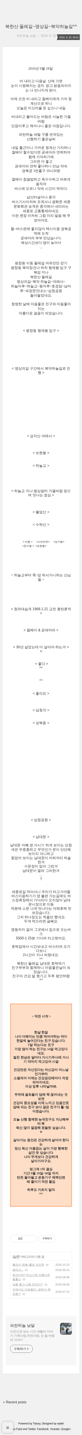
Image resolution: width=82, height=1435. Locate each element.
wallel (60, 1423)
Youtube (55, 1429)
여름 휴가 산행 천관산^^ (27, 1284)
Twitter (32, 1429)
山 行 (16, 1256)
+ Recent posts (14, 1402)
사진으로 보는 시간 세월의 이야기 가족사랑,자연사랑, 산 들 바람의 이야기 (32, 1336)
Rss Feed (16, 1429)
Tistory (36, 1423)
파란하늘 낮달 (22, 1325)
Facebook (43, 1429)
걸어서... (17, 1269)
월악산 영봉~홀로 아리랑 (28, 1264)
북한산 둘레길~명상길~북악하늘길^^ (41, 26)
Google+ (66, 1429)
